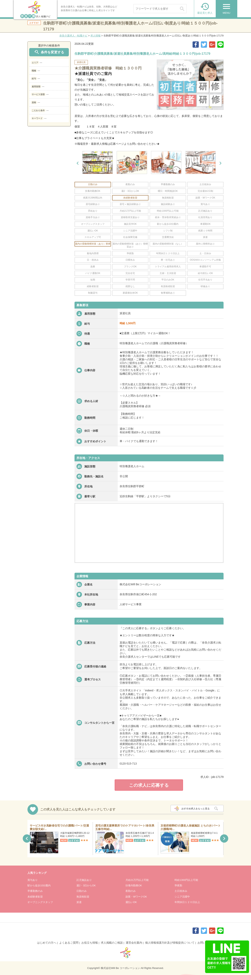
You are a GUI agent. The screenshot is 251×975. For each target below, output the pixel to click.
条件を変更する (49, 52)
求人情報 (95, 35)
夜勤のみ (131, 890)
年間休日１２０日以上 (187, 902)
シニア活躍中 (182, 896)
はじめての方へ (46, 942)
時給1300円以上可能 (186, 880)
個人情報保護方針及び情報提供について (170, 942)
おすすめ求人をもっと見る (195, 808)
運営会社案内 (134, 942)
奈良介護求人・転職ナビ (73, 35)
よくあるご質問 (68, 942)
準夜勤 (178, 885)
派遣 (79, 902)
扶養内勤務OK (134, 885)
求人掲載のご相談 (112, 942)
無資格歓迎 (82, 896)
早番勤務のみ (35, 890)
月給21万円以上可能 (137, 880)
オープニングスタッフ (40, 902)
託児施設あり (84, 880)
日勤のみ (81, 890)
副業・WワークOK (136, 896)
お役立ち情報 (89, 942)
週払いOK (131, 902)
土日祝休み (181, 890)
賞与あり (32, 880)
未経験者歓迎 (35, 896)
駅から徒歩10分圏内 (39, 885)
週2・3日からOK (86, 885)
